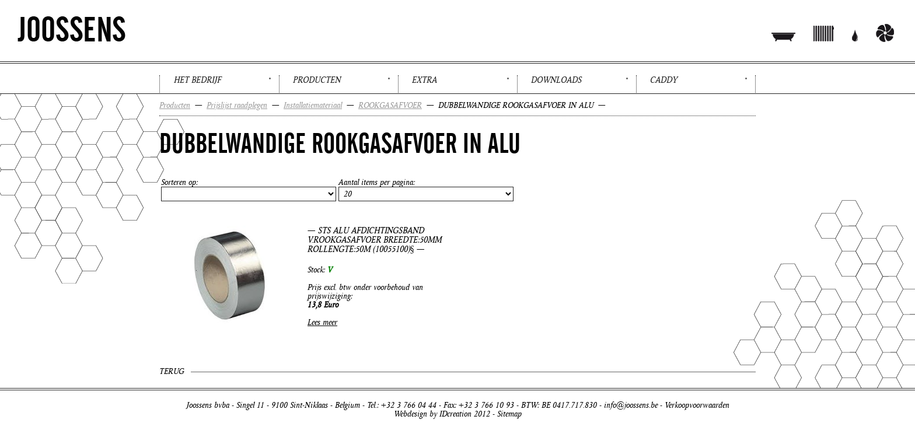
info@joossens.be (631, 405)
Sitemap (509, 414)
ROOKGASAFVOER (390, 105)
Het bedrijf (197, 80)
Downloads (556, 80)
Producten (317, 80)
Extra (424, 80)
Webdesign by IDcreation (433, 414)
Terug (171, 371)
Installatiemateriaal (313, 105)
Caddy (663, 80)
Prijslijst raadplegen (237, 105)
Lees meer (322, 322)
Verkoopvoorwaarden (697, 405)
